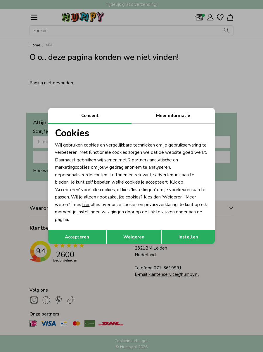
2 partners (138, 160)
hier (86, 205)
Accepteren (77, 237)
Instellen (188, 237)
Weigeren (133, 237)
